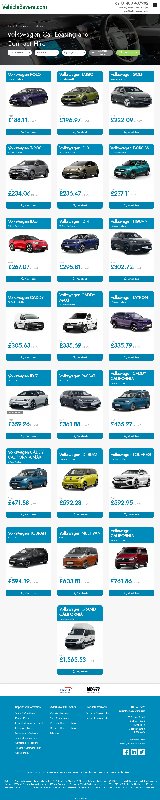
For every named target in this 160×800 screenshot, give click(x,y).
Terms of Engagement (26, 738)
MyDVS (84, 798)
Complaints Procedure (26, 743)
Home (11, 26)
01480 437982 (131, 5)
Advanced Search (99, 52)
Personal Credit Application (64, 723)
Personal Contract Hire (97, 718)
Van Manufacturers (59, 718)
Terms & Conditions (25, 713)
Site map (54, 733)
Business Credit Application (64, 728)
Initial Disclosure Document (29, 723)
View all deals (28, 132)
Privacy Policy (22, 718)
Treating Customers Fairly (28, 748)
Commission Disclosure (27, 733)
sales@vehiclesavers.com (132, 711)
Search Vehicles (128, 52)
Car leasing (24, 26)
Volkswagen (40, 26)
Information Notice (24, 728)
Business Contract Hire (97, 713)
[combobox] (20, 53)
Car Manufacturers (59, 713)
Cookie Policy (22, 753)
